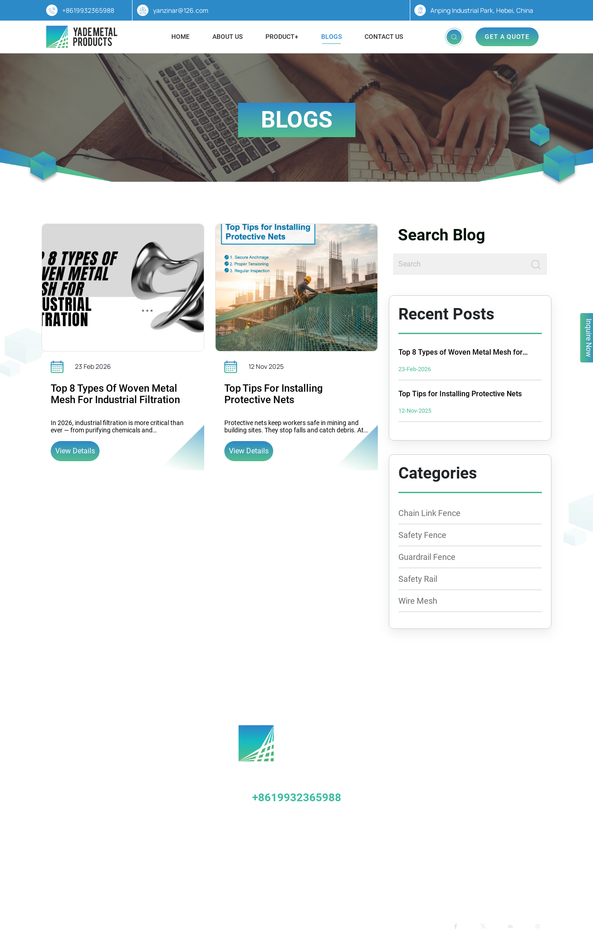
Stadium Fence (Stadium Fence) (104, 784)
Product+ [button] (281, 36)
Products (294, 883)
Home (180, 36)
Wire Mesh (417, 601)
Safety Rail (417, 579)
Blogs (331, 36)
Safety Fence (422, 535)
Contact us (393, 883)
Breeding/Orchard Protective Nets (107, 802)
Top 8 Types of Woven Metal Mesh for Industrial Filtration (115, 394)
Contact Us (384, 36)
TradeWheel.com (249, 925)
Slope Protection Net (88, 820)
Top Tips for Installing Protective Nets (273, 394)
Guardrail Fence (426, 557)
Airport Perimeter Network (96, 837)
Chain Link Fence (429, 513)
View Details (75, 451)
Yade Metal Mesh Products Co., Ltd (152, 925)
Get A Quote (507, 36)
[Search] (459, 264)
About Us (227, 36)
